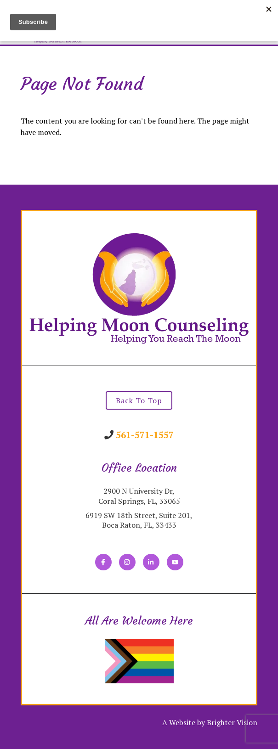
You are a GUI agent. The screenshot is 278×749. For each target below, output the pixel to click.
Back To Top (139, 400)
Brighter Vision (232, 722)
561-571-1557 (145, 434)
